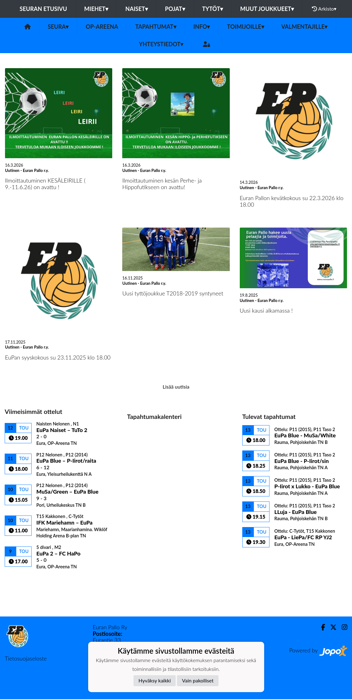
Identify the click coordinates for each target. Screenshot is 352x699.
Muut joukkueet (267, 8)
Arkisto (324, 9)
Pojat (175, 8)
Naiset (136, 8)
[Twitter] (331, 627)
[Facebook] (320, 627)
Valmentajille (304, 26)
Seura (58, 26)
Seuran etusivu (43, 8)
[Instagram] (342, 627)
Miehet (96, 8)
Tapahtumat (155, 26)
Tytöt (212, 8)
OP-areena (102, 26)
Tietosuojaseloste (26, 658)
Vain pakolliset (198, 680)
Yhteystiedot (161, 44)
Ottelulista (20, 580)
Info (202, 26)
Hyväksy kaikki (154, 680)
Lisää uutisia (176, 387)
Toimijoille (245, 26)
